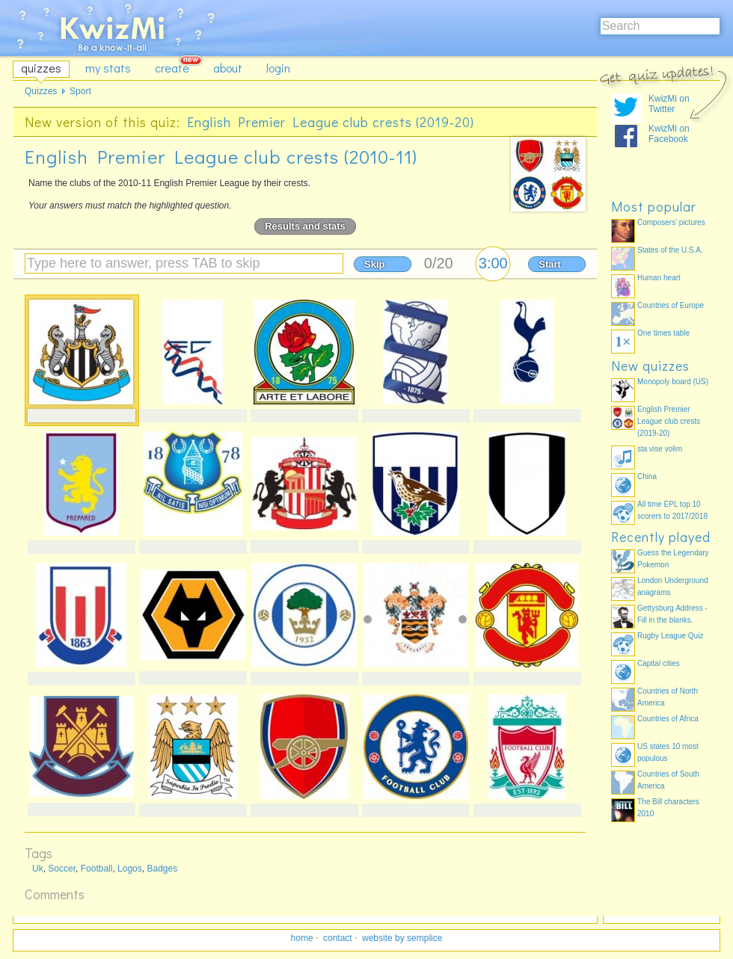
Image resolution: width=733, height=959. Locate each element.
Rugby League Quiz (670, 636)
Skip (374, 264)
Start (550, 264)
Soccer (62, 868)
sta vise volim (659, 449)
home (302, 938)
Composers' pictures (671, 222)
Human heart (659, 278)
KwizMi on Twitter (669, 103)
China (647, 476)
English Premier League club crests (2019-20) (330, 122)
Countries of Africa (668, 719)
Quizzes (41, 91)
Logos (129, 868)
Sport (80, 91)
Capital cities (658, 663)
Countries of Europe (670, 305)
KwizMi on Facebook (669, 133)
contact (337, 938)
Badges (162, 868)
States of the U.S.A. (670, 250)
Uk (37, 868)
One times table (663, 333)
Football (97, 868)
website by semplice (402, 938)
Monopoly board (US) (672, 381)
